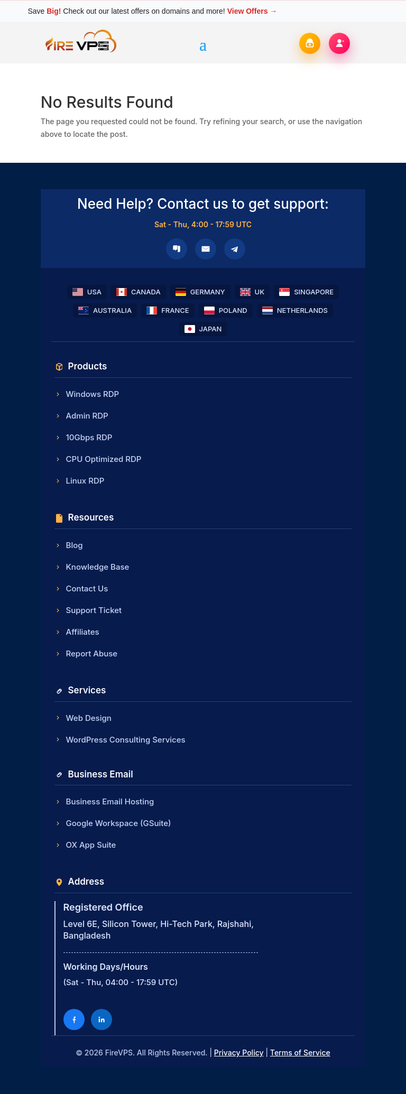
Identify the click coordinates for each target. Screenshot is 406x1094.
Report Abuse (86, 653)
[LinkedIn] (101, 1019)
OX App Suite (85, 845)
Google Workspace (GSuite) (112, 823)
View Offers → (252, 11)
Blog (68, 545)
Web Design (83, 718)
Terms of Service (300, 1052)
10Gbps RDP (83, 437)
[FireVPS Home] (81, 51)
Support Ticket (88, 610)
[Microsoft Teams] (176, 248)
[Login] (309, 43)
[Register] (339, 43)
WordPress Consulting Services (120, 740)
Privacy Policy (239, 1052)
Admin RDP (81, 416)
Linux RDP (79, 481)
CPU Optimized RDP (98, 459)
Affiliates (76, 632)
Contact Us (81, 588)
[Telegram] (234, 248)
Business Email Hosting (104, 801)
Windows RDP (86, 394)
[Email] (205, 248)
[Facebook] (74, 1019)
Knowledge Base (92, 567)
